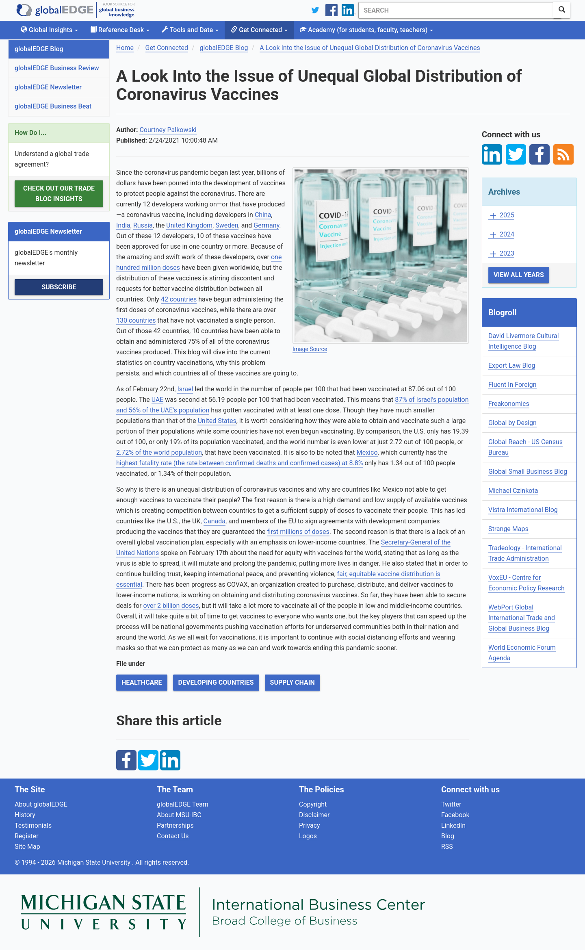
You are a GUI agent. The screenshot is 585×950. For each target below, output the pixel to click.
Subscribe (58, 287)
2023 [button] (501, 253)
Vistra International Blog (523, 510)
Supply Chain (292, 682)
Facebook (455, 815)
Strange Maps (508, 529)
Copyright (313, 804)
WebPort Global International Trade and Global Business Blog (521, 617)
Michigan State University (94, 862)
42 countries (179, 299)
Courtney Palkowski (167, 130)
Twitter (451, 804)
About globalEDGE (41, 804)
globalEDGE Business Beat (53, 106)
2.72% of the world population (159, 452)
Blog (447, 836)
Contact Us (173, 836)
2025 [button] (501, 215)
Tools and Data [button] (190, 30)
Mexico (367, 452)
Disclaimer (314, 815)
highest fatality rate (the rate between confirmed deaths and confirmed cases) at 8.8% (239, 463)
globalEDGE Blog (39, 49)
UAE (158, 399)
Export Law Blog (511, 365)
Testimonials (33, 825)
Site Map (27, 846)
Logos (308, 836)
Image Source (309, 349)
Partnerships (175, 825)
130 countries (136, 320)
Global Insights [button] (49, 30)
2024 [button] (501, 234)
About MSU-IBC (179, 815)
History (25, 815)
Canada (214, 521)
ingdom (201, 225)
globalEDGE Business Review (57, 68)
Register (27, 836)
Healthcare (141, 682)
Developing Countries (216, 682)
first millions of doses (298, 532)
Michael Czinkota (513, 491)
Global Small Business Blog (527, 471)
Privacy (309, 825)
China (263, 215)
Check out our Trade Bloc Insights (59, 193)
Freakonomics (508, 404)
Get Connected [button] (259, 30)
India (123, 225)
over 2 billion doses (171, 605)
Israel (185, 389)
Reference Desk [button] (120, 30)
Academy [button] (366, 30)
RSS (447, 846)
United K (178, 225)
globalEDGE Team (182, 804)
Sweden (226, 225)
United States (216, 421)
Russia (143, 225)
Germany (266, 225)
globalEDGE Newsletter (48, 87)
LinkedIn (453, 825)
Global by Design (512, 423)
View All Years (519, 275)
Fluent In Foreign (512, 384)
